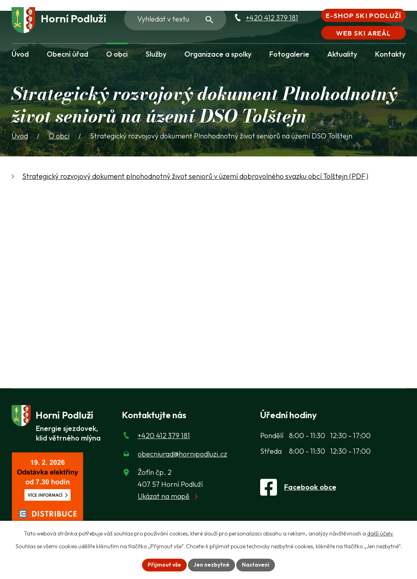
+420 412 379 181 (272, 17)
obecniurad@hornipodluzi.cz (182, 453)
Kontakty (390, 54)
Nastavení (255, 564)
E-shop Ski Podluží (363, 15)
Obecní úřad (67, 54)
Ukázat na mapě (164, 496)
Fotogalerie (289, 54)
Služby (156, 54)
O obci (117, 54)
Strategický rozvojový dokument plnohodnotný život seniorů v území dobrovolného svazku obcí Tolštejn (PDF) (195, 176)
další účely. (380, 533)
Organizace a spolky (217, 54)
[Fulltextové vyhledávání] (175, 18)
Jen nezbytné (211, 564)
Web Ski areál (363, 33)
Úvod (20, 54)
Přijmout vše (164, 564)
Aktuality (342, 54)
